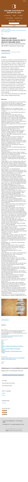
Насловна (3, 29)
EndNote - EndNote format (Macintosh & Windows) (12, 346)
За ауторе (4, 402)
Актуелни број (7, 15)
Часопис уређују (9, 18)
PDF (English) (5, 319)
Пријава (24, 1)
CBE (2, 344)
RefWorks (3, 350)
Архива (14, 15)
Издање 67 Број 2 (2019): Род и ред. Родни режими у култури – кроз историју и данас (14, 31)
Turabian (3, 352)
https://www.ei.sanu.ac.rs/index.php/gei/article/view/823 (12, 335)
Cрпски (3, 395)
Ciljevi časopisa (11, 20)
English (3, 393)
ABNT (2, 341)
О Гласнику (20, 15)
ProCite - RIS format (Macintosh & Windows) (10, 348)
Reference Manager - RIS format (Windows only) (11, 351)
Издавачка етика (18, 18)
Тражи (14, 25)
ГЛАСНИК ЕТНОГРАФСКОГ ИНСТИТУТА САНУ (14, 12)
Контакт (19, 20)
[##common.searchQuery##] (14, 23)
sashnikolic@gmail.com (5, 53)
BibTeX (2, 343)
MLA (2, 347)
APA (2, 342)
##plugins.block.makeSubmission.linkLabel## (13, 375)
